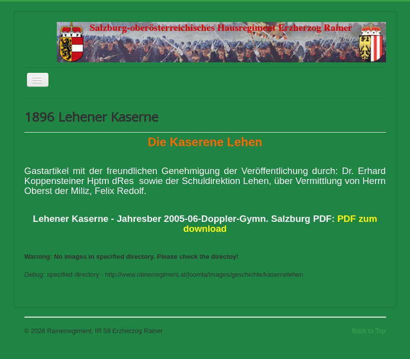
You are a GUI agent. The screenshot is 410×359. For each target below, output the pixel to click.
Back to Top (369, 331)
